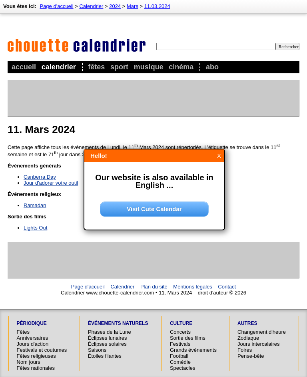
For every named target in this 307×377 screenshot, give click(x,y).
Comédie (180, 362)
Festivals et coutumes (42, 350)
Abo (212, 67)
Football (179, 356)
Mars (132, 6)
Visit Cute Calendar (154, 209)
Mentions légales (192, 287)
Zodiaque (248, 338)
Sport (119, 67)
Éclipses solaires (107, 344)
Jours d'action (33, 344)
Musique (148, 67)
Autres (247, 323)
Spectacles (182, 368)
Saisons (97, 350)
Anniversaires (32, 338)
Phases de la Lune (109, 332)
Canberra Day (40, 177)
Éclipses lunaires (107, 338)
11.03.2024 (157, 6)
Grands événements (193, 350)
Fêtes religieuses (36, 356)
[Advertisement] (153, 98)
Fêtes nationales (36, 368)
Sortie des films (187, 338)
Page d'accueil (56, 6)
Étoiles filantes (105, 356)
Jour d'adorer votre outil (51, 183)
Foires (244, 350)
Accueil (24, 67)
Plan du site (153, 287)
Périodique (32, 323)
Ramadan (35, 205)
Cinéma (181, 67)
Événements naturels (118, 323)
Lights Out (35, 228)
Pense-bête (250, 356)
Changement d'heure (261, 332)
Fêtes (96, 67)
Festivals (180, 344)
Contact (227, 287)
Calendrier (59, 67)
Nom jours (28, 362)
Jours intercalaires (258, 344)
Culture (181, 323)
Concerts (180, 332)
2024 (115, 6)
